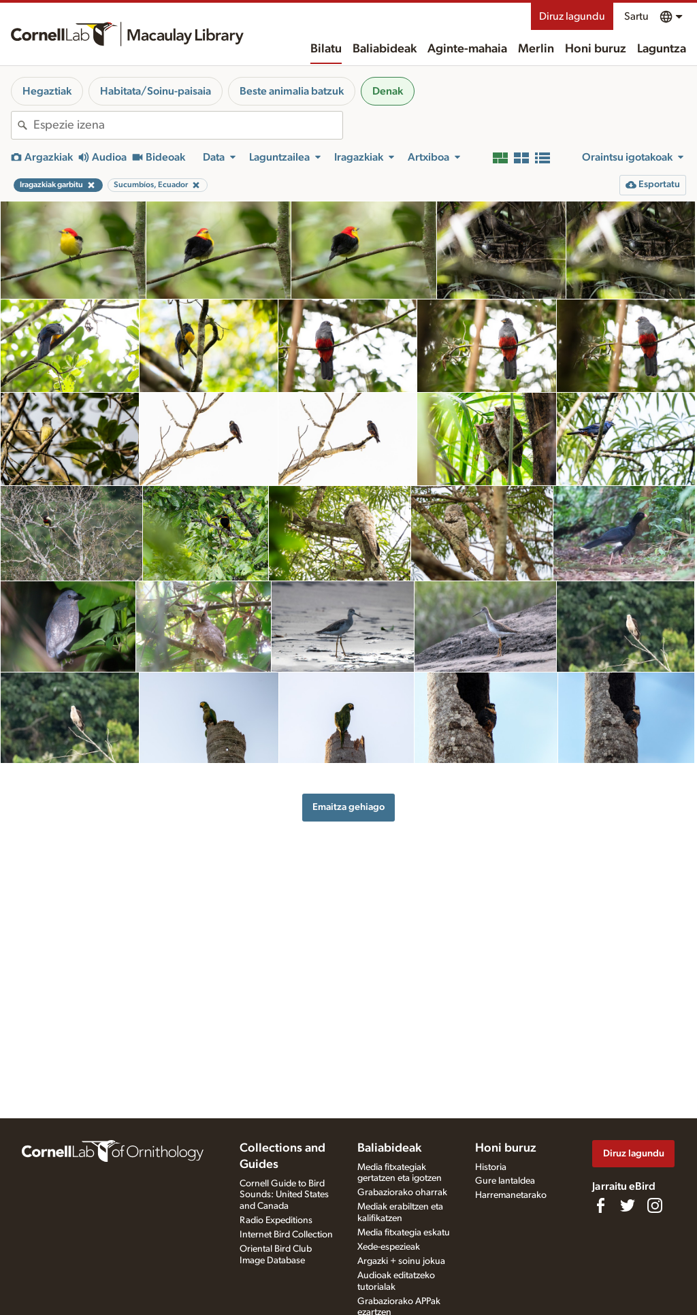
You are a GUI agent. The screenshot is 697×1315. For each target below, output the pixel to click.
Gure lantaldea (505, 1181)
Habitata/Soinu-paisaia (155, 91)
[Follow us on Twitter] (627, 1205)
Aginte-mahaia (467, 49)
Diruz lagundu (572, 16)
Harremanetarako (511, 1195)
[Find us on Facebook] (600, 1205)
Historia (490, 1167)
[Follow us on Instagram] (655, 1205)
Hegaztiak (46, 91)
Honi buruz (595, 49)
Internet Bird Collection (286, 1234)
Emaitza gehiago (348, 807)
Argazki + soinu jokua (401, 1261)
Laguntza (661, 49)
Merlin (536, 49)
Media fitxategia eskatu (403, 1232)
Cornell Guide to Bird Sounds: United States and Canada (284, 1195)
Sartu (636, 16)
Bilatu (326, 49)
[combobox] (187, 125)
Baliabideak (385, 49)
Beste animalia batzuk (292, 91)
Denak (387, 91)
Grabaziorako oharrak (402, 1192)
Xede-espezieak (388, 1247)
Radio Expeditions (276, 1220)
